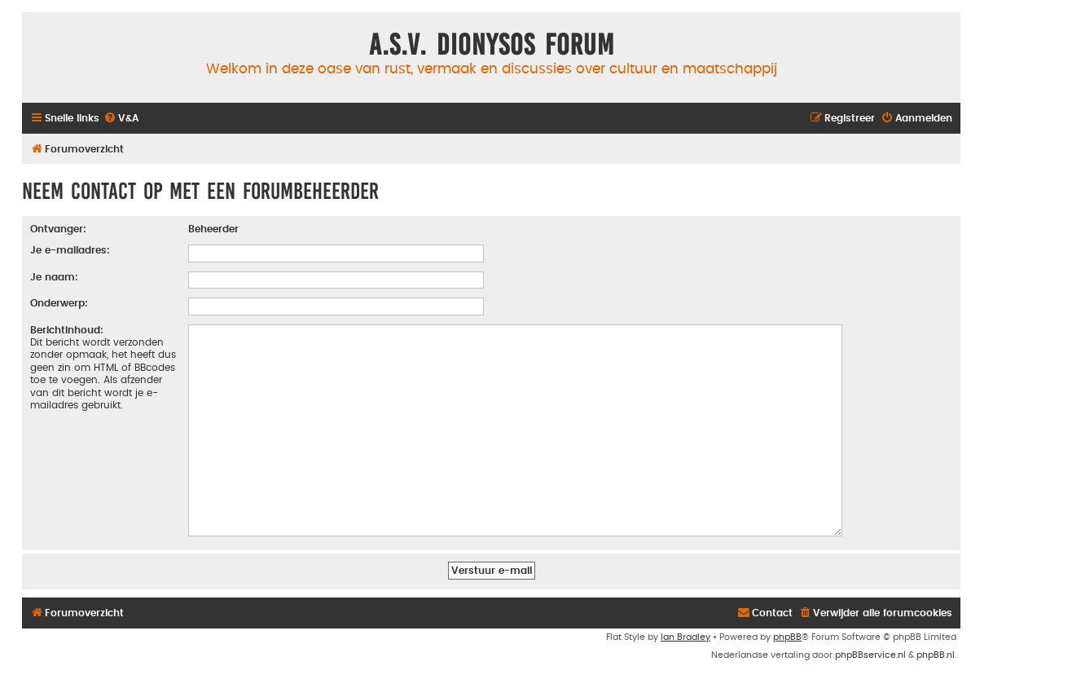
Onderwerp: (59, 303)
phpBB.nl (935, 648)
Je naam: (54, 277)
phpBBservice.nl (870, 648)
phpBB (787, 630)
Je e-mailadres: (70, 250)
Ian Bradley (685, 630)
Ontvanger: (58, 229)
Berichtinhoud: (66, 330)
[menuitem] (120, 119)
